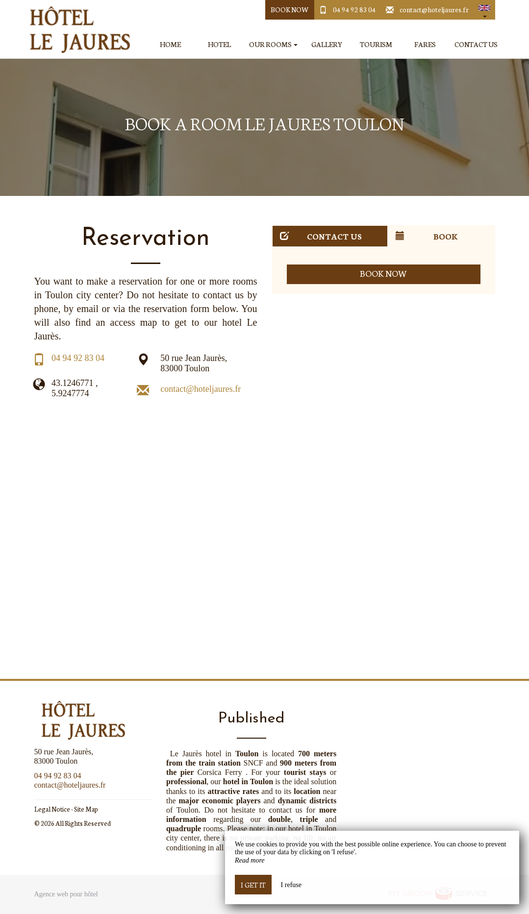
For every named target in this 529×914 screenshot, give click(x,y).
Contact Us (476, 44)
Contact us (321, 235)
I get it (253, 885)
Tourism (376, 44)
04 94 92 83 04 (354, 9)
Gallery (326, 44)
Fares (425, 44)
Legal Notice (52, 809)
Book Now (289, 9)
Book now (383, 273)
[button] (484, 10)
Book (427, 235)
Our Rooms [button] (273, 44)
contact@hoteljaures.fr (434, 9)
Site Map (86, 809)
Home (170, 44)
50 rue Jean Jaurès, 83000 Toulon (193, 363)
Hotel (219, 44)
